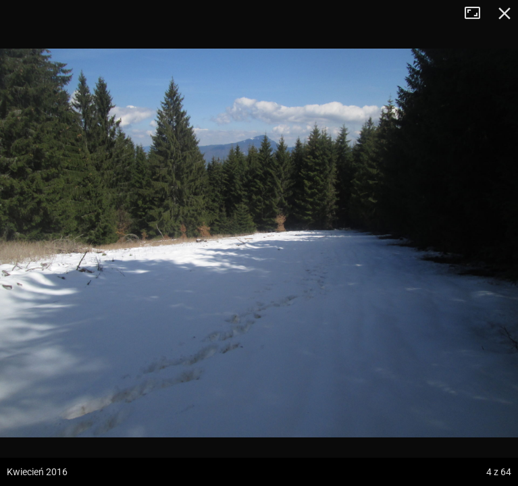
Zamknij (504, 13)
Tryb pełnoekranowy (477, 13)
